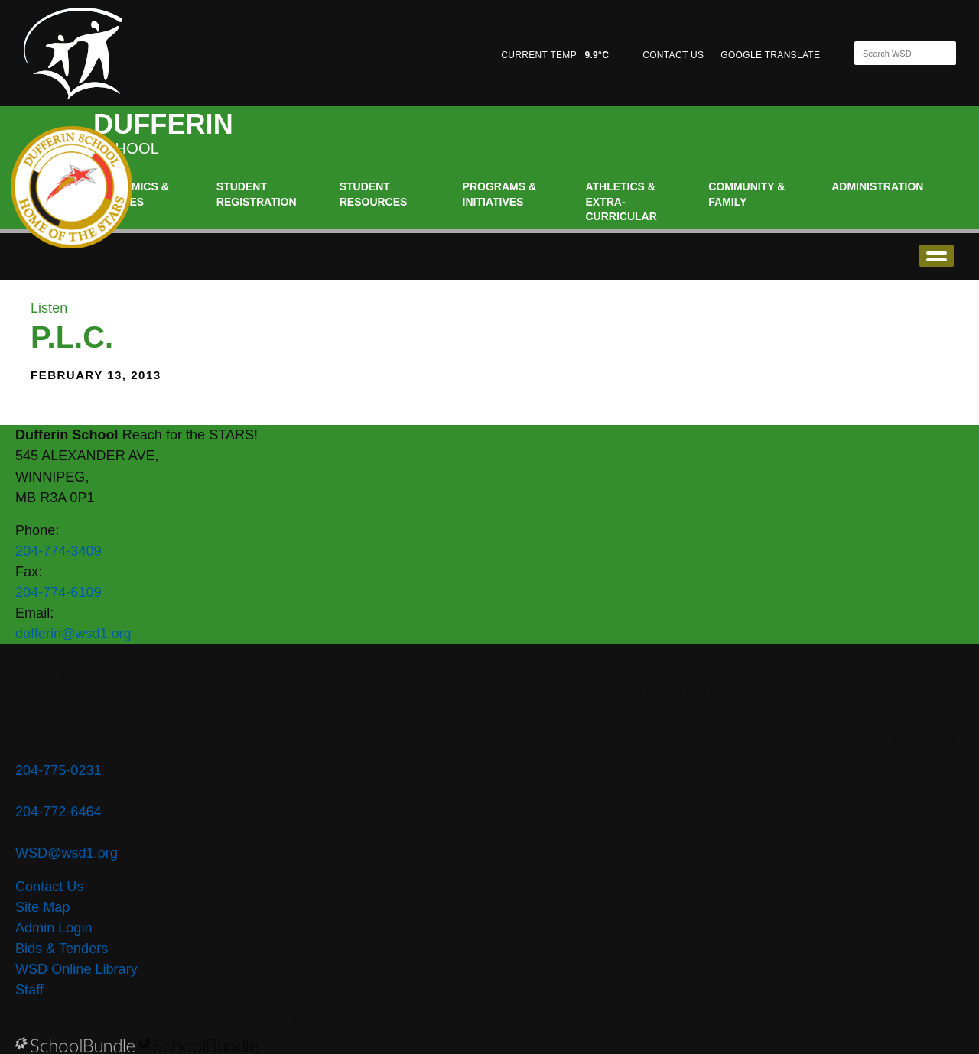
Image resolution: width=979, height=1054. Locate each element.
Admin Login (54, 928)
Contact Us (49, 886)
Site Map (42, 907)
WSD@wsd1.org (66, 853)
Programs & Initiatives (499, 194)
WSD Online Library (76, 969)
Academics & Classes (131, 194)
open (936, 256)
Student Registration (256, 194)
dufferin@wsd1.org (73, 633)
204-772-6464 (58, 811)
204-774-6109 (58, 592)
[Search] (891, 53)
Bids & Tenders (61, 948)
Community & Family (746, 194)
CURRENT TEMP (555, 55)
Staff (29, 989)
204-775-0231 (58, 770)
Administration (877, 186)
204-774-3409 (58, 551)
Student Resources (374, 194)
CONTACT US (673, 55)
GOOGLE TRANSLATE (771, 55)
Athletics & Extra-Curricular (620, 201)
